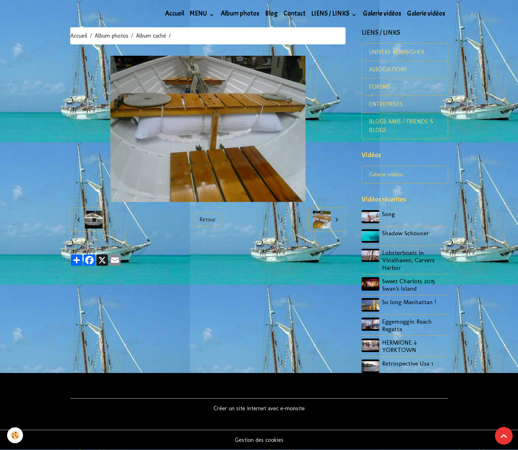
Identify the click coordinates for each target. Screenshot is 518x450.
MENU (199, 13)
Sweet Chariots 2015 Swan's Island (408, 284)
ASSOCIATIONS (388, 69)
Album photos (240, 13)
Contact (294, 13)
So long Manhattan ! (409, 302)
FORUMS (380, 86)
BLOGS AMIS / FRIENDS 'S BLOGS (401, 125)
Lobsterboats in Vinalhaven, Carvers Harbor (408, 260)
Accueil (174, 13)
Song (388, 214)
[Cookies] (15, 435)
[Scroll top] (504, 436)
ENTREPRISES (386, 104)
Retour (207, 219)
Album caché (151, 35)
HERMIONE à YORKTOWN (399, 346)
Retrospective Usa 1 (407, 363)
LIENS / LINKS (331, 13)
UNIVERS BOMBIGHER (396, 52)
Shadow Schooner (405, 233)
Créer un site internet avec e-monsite (259, 408)
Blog (271, 13)
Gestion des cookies (259, 440)
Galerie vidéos (382, 13)
